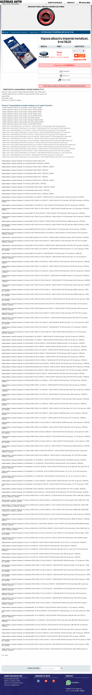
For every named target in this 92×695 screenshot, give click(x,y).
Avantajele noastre (13, 676)
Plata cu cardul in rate (12, 681)
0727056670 (75, 682)
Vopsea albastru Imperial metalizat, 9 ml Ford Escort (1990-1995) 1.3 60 (23, 161)
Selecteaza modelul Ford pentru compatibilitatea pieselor (64, 86)
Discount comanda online (13, 683)
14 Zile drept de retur (11, 679)
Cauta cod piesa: (34, 668)
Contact (71, 3)
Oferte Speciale (55, 3)
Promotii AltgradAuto (12, 685)
